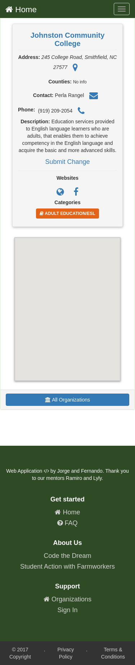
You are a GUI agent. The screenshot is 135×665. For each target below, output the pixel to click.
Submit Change (67, 161)
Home (21, 9)
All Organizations (67, 400)
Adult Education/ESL (67, 213)
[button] (67, 302)
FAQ (67, 523)
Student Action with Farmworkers (67, 566)
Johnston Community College (68, 39)
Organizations (67, 599)
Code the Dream (67, 555)
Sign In (67, 610)
